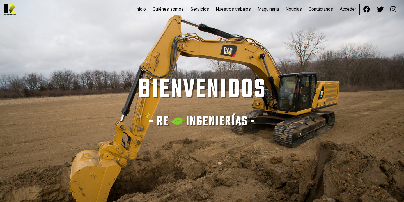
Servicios (199, 9)
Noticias (294, 9)
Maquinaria (268, 9)
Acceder (348, 9)
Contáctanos (321, 9)
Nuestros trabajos (233, 9)
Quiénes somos (168, 9)
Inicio (140, 9)
